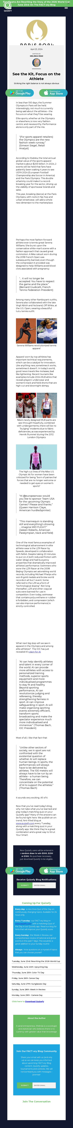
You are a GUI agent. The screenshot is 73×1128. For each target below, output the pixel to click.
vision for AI (35, 652)
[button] (65, 7)
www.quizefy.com (25, 823)
